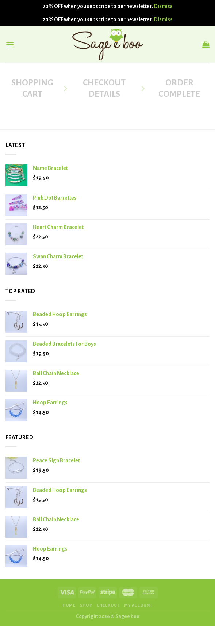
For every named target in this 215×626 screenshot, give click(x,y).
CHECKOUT (108, 605)
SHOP (86, 605)
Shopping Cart (32, 88)
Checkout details (104, 88)
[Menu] (9, 44)
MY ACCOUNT (138, 605)
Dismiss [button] (163, 6)
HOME (68, 605)
